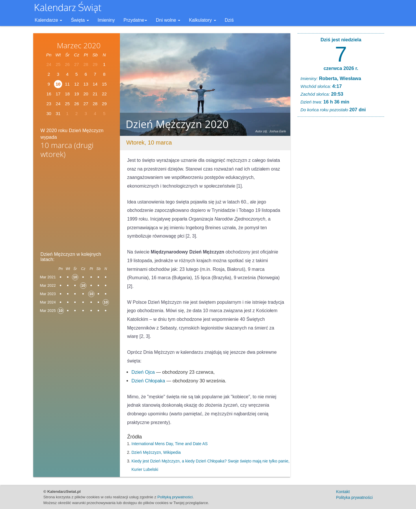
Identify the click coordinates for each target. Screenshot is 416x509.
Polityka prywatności (354, 497)
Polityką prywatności (175, 497)
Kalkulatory (202, 20)
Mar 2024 (48, 302)
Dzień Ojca (143, 372)
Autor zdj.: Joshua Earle (270, 131)
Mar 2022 (48, 285)
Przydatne (135, 20)
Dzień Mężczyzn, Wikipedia (156, 452)
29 (104, 103)
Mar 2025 (48, 310)
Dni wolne (168, 20)
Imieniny (106, 20)
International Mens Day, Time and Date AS (169, 443)
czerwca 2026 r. (341, 68)
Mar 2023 (48, 294)
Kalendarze (48, 20)
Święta (80, 20)
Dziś (229, 20)
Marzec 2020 (79, 45)
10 (58, 84)
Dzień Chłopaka (148, 380)
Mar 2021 (48, 277)
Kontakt (343, 491)
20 (85, 93)
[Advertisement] (76, 207)
